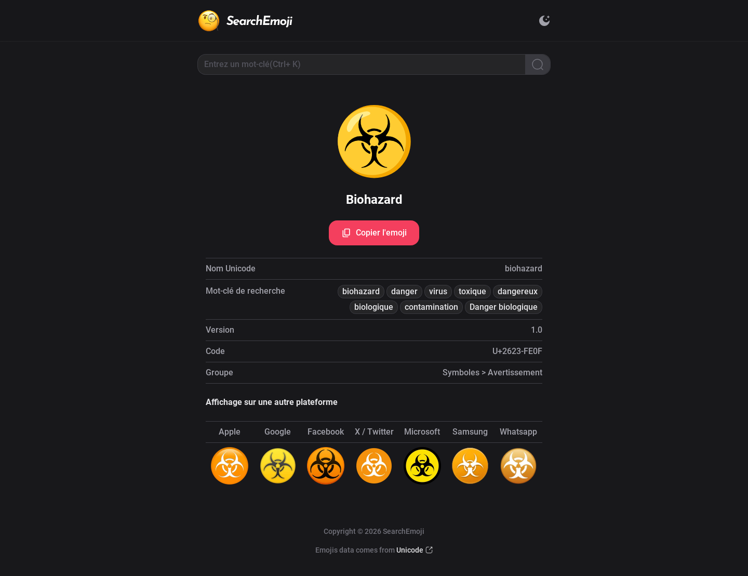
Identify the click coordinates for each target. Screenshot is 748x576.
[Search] (537, 64)
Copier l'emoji (374, 233)
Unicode (409, 550)
